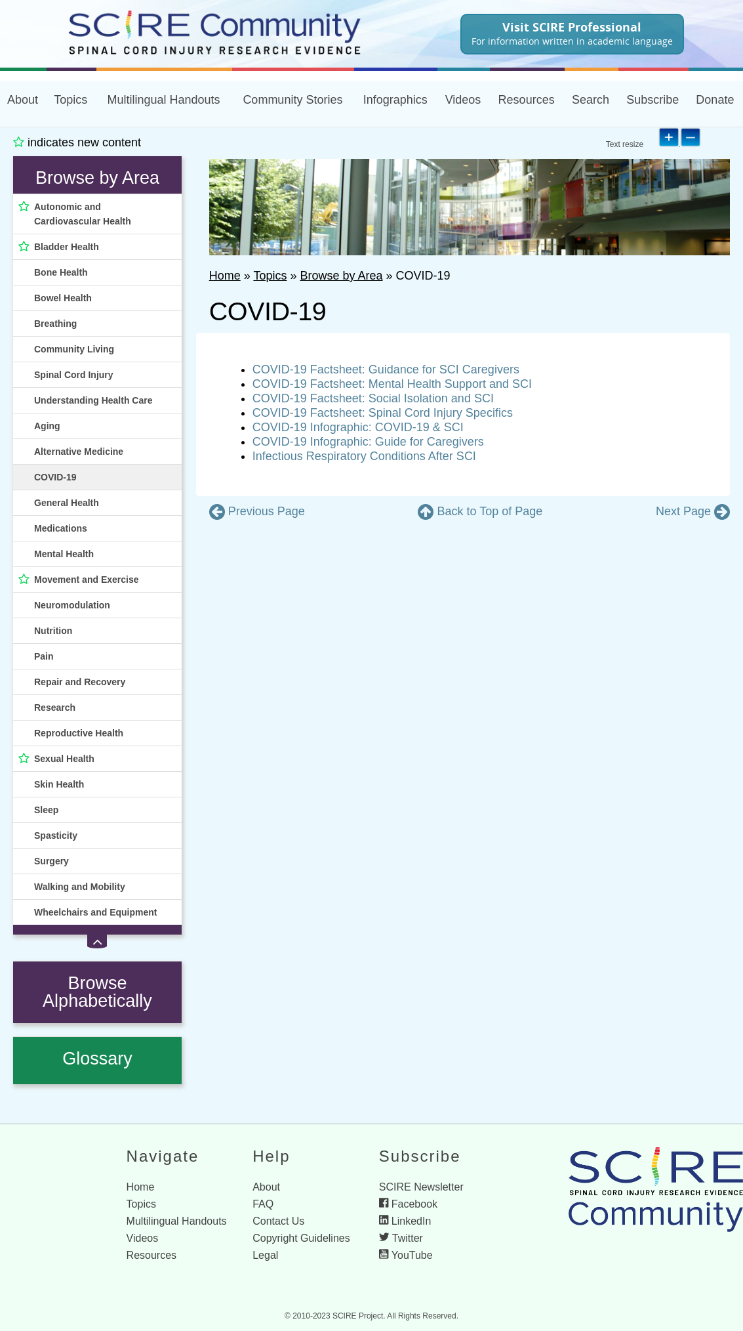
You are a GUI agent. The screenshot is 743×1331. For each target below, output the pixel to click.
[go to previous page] (257, 512)
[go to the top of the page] (480, 512)
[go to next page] (693, 512)
